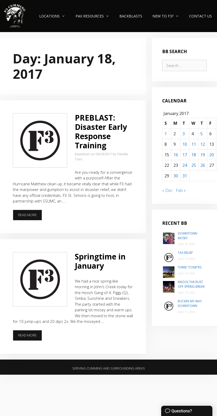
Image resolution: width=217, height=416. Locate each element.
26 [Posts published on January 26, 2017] (202, 165)
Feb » (181, 190)
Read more (30, 216)
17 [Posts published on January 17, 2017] (184, 155)
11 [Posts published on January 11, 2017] (193, 144)
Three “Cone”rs (189, 267)
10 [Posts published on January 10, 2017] (184, 144)
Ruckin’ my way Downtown (190, 303)
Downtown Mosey (187, 235)
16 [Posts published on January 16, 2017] (175, 155)
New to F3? (168, 16)
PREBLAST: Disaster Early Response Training (101, 131)
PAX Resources (95, 16)
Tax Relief (185, 252)
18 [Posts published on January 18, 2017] (193, 155)
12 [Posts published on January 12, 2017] (202, 144)
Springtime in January (100, 261)
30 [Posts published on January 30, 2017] (175, 176)
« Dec (167, 190)
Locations (54, 16)
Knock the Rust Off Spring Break (191, 284)
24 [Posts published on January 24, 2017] (184, 165)
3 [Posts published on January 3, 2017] (183, 134)
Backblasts (130, 16)
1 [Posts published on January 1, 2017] (165, 134)
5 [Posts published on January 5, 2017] (201, 134)
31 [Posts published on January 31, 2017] (184, 176)
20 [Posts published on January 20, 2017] (211, 155)
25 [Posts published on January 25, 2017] (193, 165)
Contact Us (200, 16)
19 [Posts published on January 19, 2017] (202, 155)
